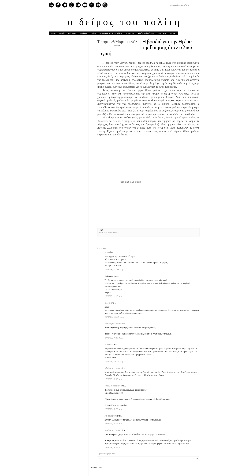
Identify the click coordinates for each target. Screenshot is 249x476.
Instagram (98, 5)
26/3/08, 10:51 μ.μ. (114, 317)
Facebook (58, 5)
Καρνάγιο (102, 121)
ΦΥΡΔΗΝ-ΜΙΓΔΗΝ (113, 386)
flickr (84, 5)
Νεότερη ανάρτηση (99, 459)
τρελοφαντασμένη (186, 117)
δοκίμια (93, 33)
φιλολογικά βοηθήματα (146, 33)
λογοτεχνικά (130, 33)
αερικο (108, 303)
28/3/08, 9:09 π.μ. (114, 447)
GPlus (71, 5)
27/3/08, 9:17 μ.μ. (114, 424)
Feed (51, 5)
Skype (105, 5)
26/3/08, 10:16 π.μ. (114, 269)
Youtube (78, 5)
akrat (107, 252)
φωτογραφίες (113, 232)
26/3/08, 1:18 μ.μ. (114, 296)
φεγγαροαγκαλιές (142, 117)
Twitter (64, 5)
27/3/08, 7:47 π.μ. (114, 338)
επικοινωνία (162, 33)
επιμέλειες (83, 33)
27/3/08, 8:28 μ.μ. (114, 409)
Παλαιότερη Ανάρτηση (197, 459)
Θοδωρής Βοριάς (164, 117)
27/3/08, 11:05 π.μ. (114, 361)
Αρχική (53, 33)
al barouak (109, 344)
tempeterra (129, 121)
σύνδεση (173, 33)
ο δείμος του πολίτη (124, 23)
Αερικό (116, 121)
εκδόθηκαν (72, 33)
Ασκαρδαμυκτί (111, 416)
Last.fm (91, 5)
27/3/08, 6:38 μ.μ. (114, 379)
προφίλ (61, 33)
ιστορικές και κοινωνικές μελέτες (111, 33)
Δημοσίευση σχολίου (106, 454)
